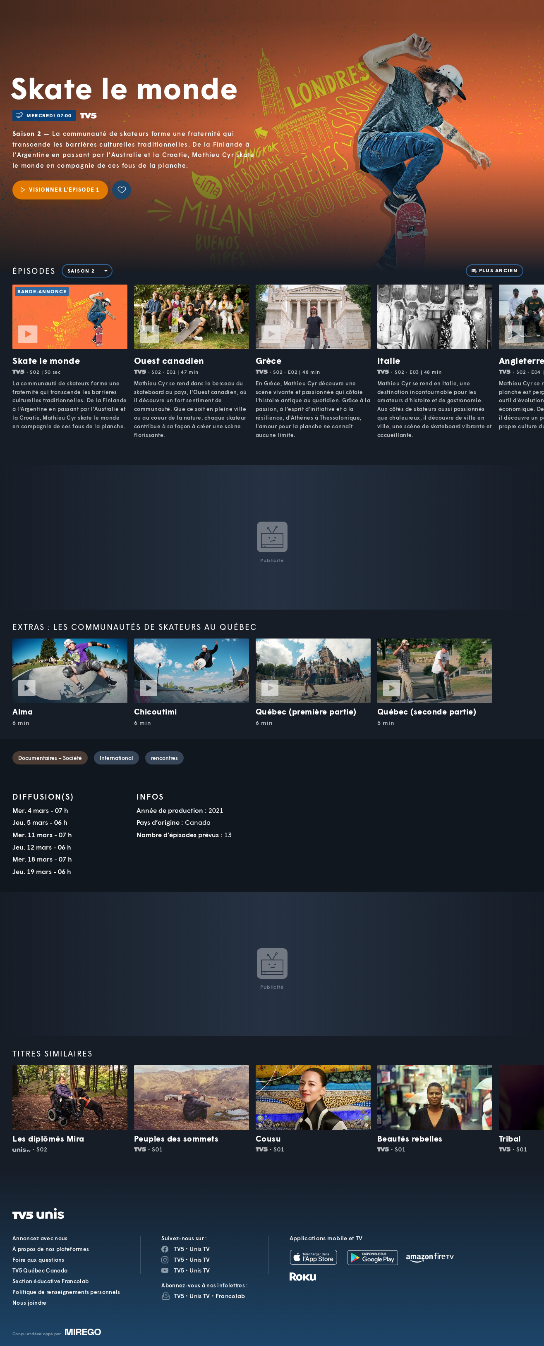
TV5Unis (68, 17)
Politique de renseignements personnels (66, 1292)
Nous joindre (29, 1302)
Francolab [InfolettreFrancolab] (230, 1295)
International (116, 758)
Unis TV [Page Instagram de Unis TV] (199, 1259)
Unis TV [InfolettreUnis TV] (199, 1295)
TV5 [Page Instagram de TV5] (179, 1259)
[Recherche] (509, 26)
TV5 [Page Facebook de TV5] (179, 1248)
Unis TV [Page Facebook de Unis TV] (199, 1248)
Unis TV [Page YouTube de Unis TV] (199, 1270)
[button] (398, 26)
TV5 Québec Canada (39, 1270)
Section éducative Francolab (50, 1281)
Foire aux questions (38, 1259)
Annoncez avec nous (39, 1238)
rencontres (164, 758)
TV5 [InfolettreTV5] (179, 1295)
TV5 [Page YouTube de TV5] (179, 1270)
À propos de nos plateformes (50, 1249)
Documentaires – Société (50, 758)
